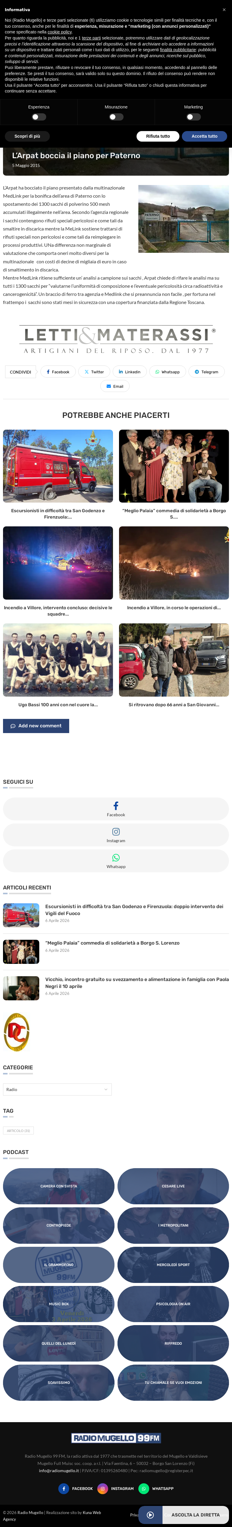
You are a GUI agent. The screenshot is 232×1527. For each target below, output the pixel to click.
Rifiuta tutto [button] (158, 136)
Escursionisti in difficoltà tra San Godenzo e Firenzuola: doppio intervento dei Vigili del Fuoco (134, 910)
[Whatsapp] (156, 1488)
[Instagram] (115, 1488)
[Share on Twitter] (94, 371)
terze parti (91, 38)
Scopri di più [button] (27, 136)
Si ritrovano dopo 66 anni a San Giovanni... (174, 704)
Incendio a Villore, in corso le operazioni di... (174, 607)
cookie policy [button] (60, 32)
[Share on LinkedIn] (130, 371)
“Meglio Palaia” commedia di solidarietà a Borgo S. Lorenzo (112, 943)
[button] (224, 9)
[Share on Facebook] (58, 371)
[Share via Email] (115, 386)
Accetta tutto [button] (205, 136)
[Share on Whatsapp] (167, 371)
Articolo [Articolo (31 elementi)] (18, 1131)
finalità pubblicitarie (178, 49)
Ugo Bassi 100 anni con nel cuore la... (58, 704)
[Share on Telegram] (206, 371)
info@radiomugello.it (59, 1470)
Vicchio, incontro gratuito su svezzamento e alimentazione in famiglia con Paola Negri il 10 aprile (130, 983)
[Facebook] (75, 1488)
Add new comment (36, 726)
